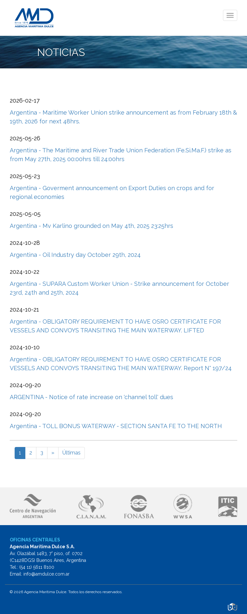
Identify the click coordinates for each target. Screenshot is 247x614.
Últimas (71, 453)
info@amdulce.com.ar (46, 574)
